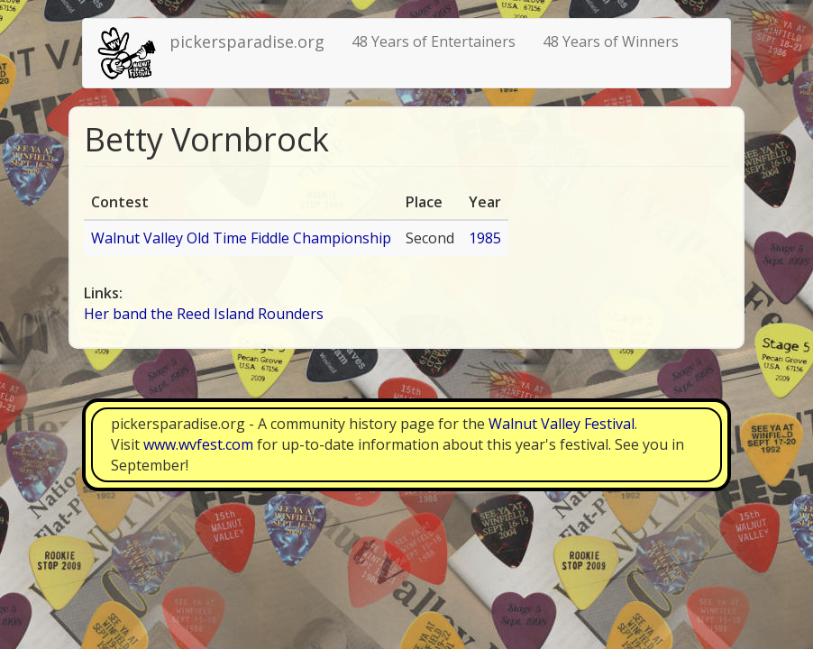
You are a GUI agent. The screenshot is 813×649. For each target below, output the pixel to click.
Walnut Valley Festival (562, 424)
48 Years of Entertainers (434, 41)
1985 (485, 238)
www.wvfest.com (198, 444)
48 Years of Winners (611, 41)
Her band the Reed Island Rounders (204, 314)
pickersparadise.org (246, 41)
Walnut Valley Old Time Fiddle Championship (241, 238)
